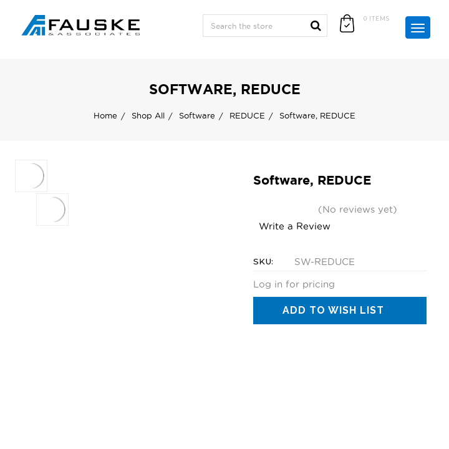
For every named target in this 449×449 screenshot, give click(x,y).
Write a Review (295, 226)
